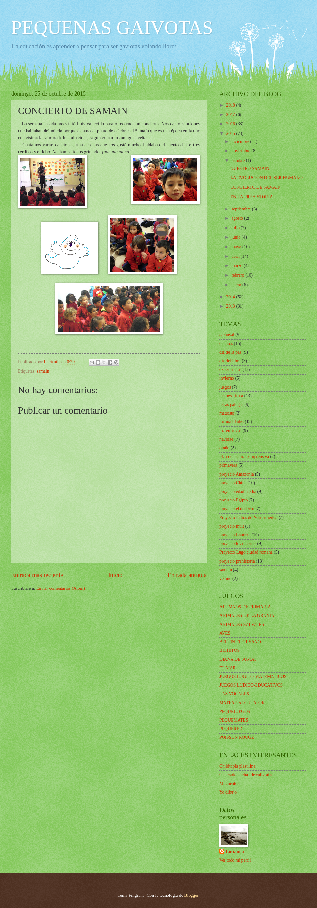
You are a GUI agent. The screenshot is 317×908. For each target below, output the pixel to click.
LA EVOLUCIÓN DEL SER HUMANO (266, 177)
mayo (237, 246)
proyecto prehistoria (237, 561)
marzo (238, 265)
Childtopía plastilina (237, 766)
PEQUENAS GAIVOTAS (112, 27)
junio (237, 237)
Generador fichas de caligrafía (246, 774)
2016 (231, 124)
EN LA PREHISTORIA (251, 196)
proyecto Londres (234, 535)
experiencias (230, 369)
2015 (231, 133)
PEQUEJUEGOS (234, 711)
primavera (228, 465)
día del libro (230, 361)
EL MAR (227, 668)
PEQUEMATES (233, 720)
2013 (231, 306)
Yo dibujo (228, 792)
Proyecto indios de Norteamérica (248, 517)
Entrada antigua (187, 575)
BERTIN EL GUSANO (240, 641)
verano (225, 578)
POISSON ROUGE (236, 737)
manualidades (231, 421)
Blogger (191, 895)
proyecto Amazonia (236, 474)
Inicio (115, 575)
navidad (226, 439)
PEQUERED (230, 728)
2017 (231, 114)
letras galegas (231, 404)
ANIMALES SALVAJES (241, 624)
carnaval (226, 334)
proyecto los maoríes (237, 543)
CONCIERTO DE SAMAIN (255, 187)
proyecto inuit (231, 526)
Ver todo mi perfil (235, 860)
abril (236, 256)
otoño (224, 448)
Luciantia (235, 851)
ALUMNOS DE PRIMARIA (245, 606)
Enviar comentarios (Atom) (60, 588)
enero (237, 284)
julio (236, 227)
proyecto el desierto (236, 508)
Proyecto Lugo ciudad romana (246, 552)
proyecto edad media (237, 491)
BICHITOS (229, 650)
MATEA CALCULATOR (241, 702)
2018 (231, 105)
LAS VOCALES (234, 693)
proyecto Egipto (233, 500)
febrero (238, 275)
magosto (226, 413)
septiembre (242, 209)
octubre (239, 160)
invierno (226, 378)
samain (43, 371)
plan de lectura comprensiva (244, 456)
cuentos (226, 343)
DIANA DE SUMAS (238, 659)
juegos (225, 387)
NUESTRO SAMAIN (249, 168)
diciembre (241, 141)
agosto (238, 218)
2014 (231, 297)
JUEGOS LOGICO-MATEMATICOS (253, 676)
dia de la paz (230, 352)
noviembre (241, 150)
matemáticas (230, 430)
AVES (224, 633)
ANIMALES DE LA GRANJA (246, 615)
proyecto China (233, 482)
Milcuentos (229, 783)
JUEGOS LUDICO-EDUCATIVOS (251, 685)
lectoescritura (231, 395)
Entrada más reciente (37, 575)
